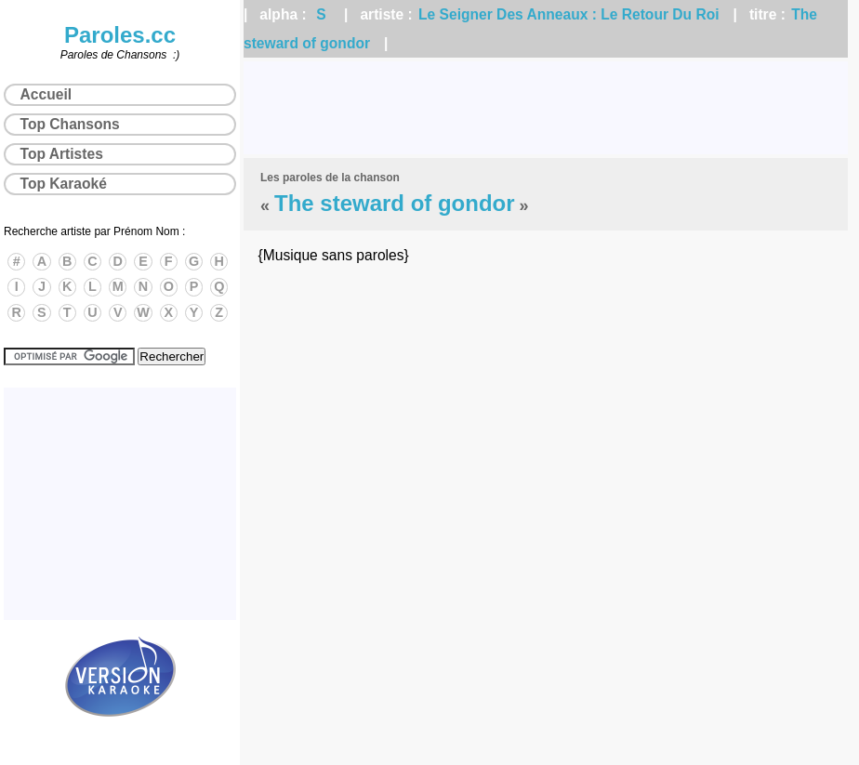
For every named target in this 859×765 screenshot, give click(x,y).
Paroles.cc (120, 34)
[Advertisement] (546, 107)
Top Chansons (70, 124)
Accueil (46, 94)
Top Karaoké (63, 183)
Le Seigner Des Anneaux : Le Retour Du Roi (568, 14)
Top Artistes (61, 154)
